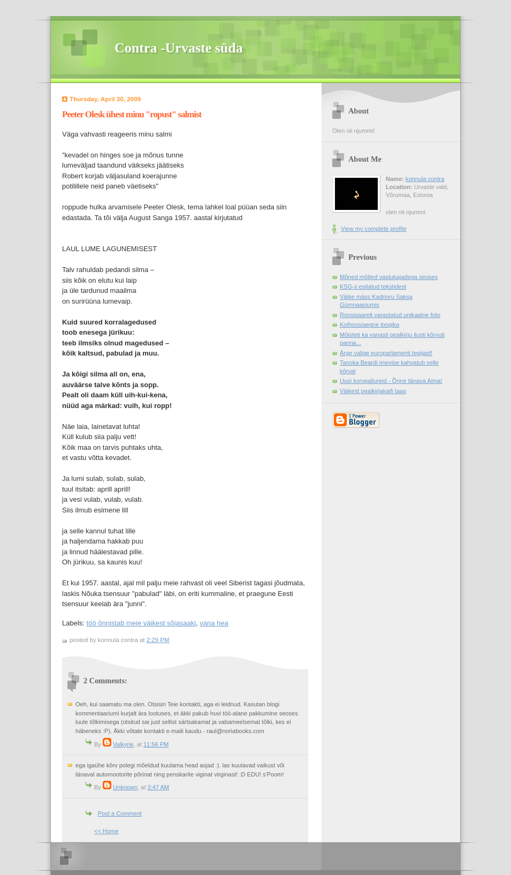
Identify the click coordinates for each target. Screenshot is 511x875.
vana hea (214, 623)
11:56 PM (156, 744)
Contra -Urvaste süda (179, 48)
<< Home (106, 831)
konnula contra (425, 179)
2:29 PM (158, 640)
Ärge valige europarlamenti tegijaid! (386, 353)
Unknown (125, 787)
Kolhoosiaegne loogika (369, 324)
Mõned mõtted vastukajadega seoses (389, 277)
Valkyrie (123, 744)
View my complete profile (374, 228)
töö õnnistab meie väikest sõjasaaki (141, 623)
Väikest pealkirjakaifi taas (373, 391)
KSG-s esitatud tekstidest (373, 286)
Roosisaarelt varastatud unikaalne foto (390, 315)
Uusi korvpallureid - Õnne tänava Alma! (391, 381)
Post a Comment (120, 813)
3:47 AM (159, 787)
